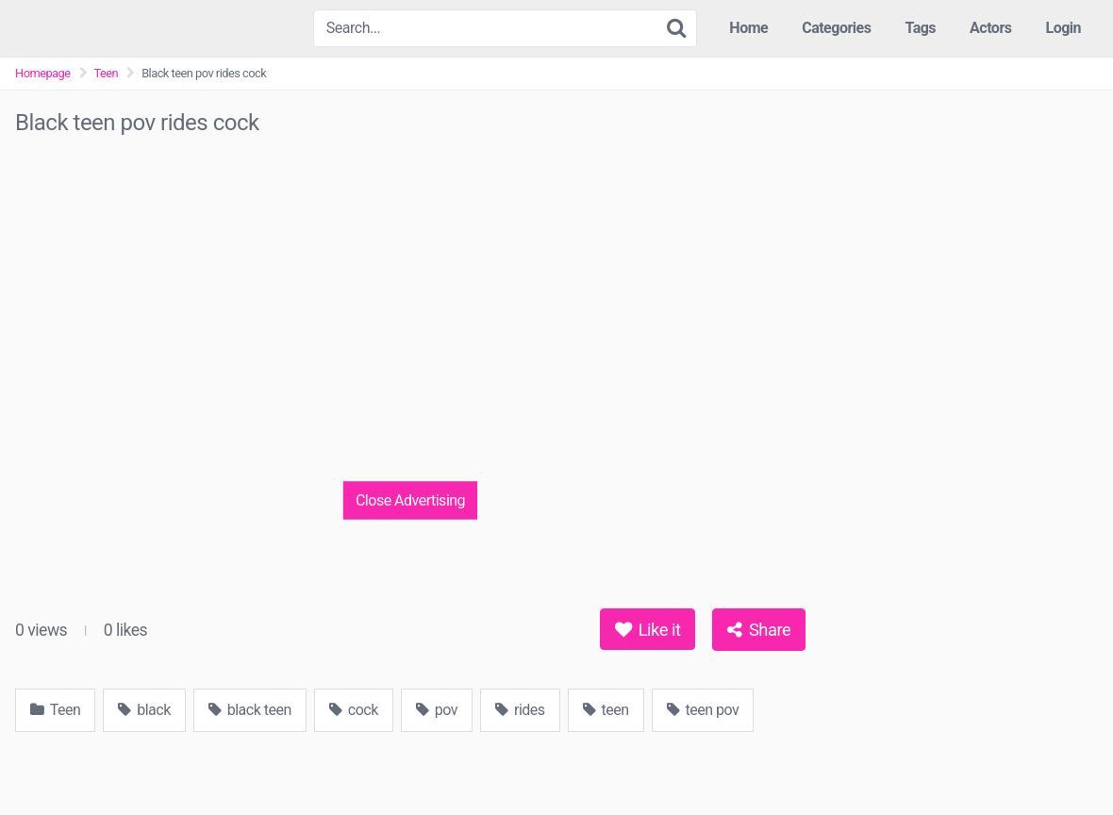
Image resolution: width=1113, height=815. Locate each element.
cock (353, 710)
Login (1063, 28)
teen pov (703, 710)
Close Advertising (410, 499)
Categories (836, 28)
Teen (106, 73)
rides (520, 710)
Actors (990, 28)
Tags (920, 28)
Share (758, 630)
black (144, 710)
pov (436, 710)
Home (748, 28)
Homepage (43, 73)
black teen (249, 710)
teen (606, 710)
